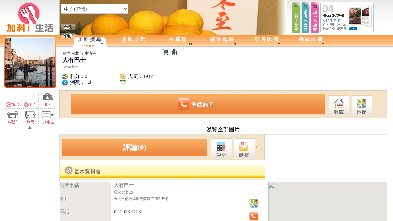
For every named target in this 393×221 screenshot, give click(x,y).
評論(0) (134, 147)
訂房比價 (267, 39)
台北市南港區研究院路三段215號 (141, 199)
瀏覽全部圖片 (223, 129)
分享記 (178, 39)
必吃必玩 (134, 39)
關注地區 (222, 39)
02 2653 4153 (127, 211)
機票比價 (311, 39)
